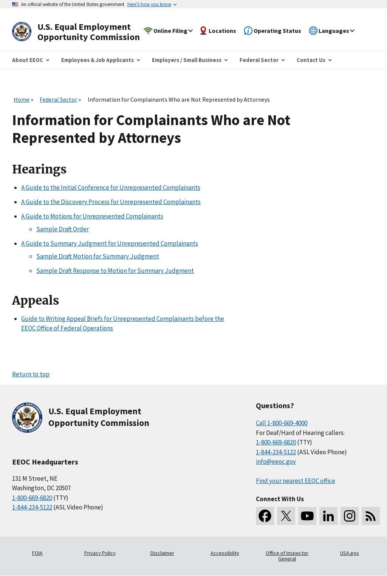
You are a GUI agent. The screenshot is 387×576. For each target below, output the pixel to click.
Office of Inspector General (287, 556)
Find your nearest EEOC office (295, 481)
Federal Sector (58, 99)
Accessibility (225, 553)
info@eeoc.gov (276, 461)
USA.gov (349, 553)
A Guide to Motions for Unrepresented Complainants (92, 216)
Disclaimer (162, 553)
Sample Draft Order (62, 229)
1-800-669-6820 (32, 498)
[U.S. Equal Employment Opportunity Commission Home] (84, 31)
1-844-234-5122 (32, 507)
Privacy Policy (100, 553)
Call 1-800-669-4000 (281, 423)
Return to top (31, 374)
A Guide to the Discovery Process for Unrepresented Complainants (111, 202)
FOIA (37, 553)
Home (21, 99)
